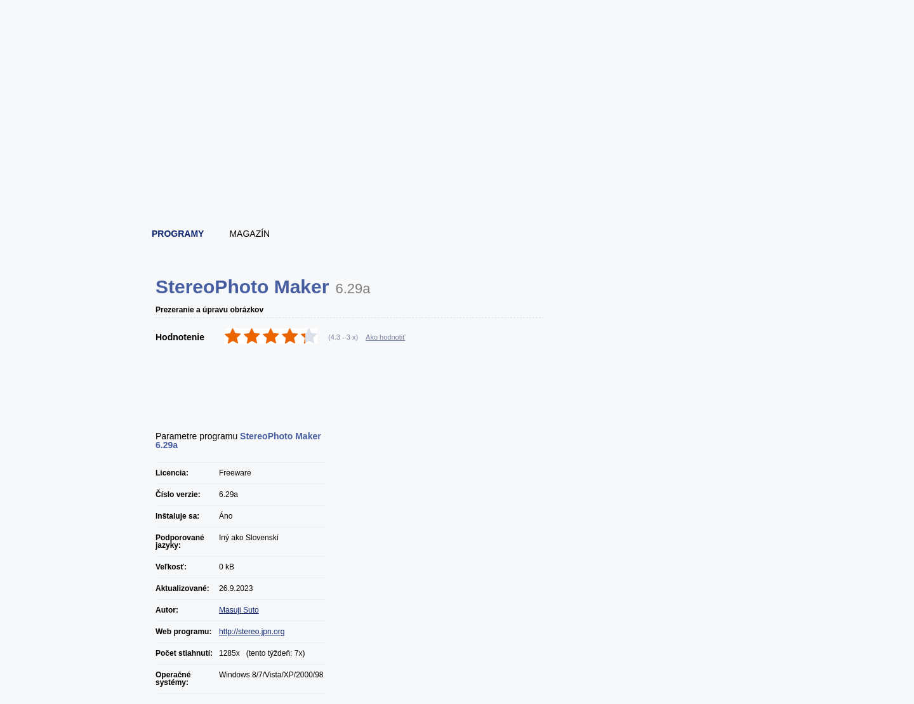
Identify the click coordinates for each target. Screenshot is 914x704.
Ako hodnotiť (385, 337)
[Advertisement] (457, 184)
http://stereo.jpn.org (251, 631)
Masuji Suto (239, 610)
